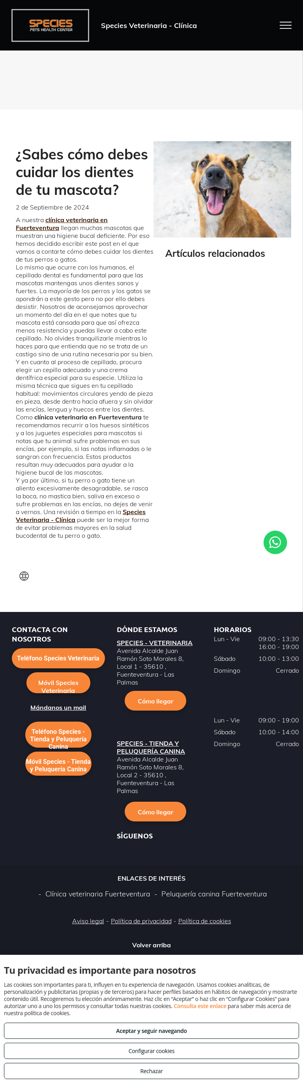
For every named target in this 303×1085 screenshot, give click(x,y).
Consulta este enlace (200, 1006)
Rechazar (151, 1071)
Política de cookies (204, 921)
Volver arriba (151, 945)
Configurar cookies (152, 1051)
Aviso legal (88, 921)
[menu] (285, 25)
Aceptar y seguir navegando (151, 1030)
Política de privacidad (141, 921)
